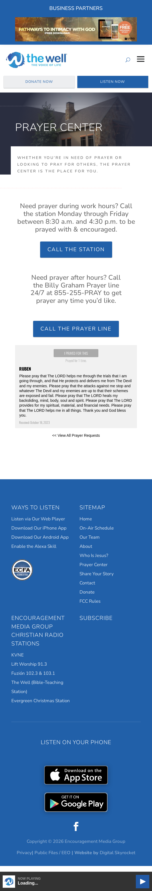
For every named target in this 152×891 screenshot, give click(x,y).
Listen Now (113, 85)
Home (86, 525)
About (86, 553)
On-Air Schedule (97, 534)
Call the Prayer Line (76, 335)
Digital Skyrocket (117, 859)
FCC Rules (90, 608)
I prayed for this (76, 359)
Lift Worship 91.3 (29, 671)
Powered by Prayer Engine (76, 456)
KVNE (17, 661)
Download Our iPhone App (39, 534)
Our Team (90, 544)
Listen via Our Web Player (38, 525)
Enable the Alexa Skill (33, 553)
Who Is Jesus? (94, 562)
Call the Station (76, 255)
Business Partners (76, 8)
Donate (87, 598)
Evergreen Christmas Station (40, 707)
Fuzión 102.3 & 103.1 (33, 680)
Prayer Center (94, 571)
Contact (87, 589)
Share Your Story (97, 580)
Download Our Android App (40, 544)
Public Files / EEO (52, 859)
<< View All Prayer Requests (76, 442)
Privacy (24, 859)
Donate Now (39, 85)
